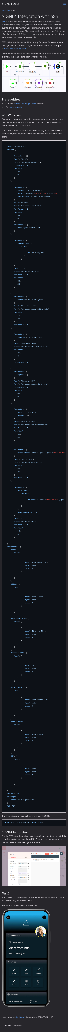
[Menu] (64, 3)
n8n (3, 21)
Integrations (6, 10)
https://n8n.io (15, 107)
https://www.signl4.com (15, 48)
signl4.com (20, 1017)
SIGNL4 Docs (10, 4)
